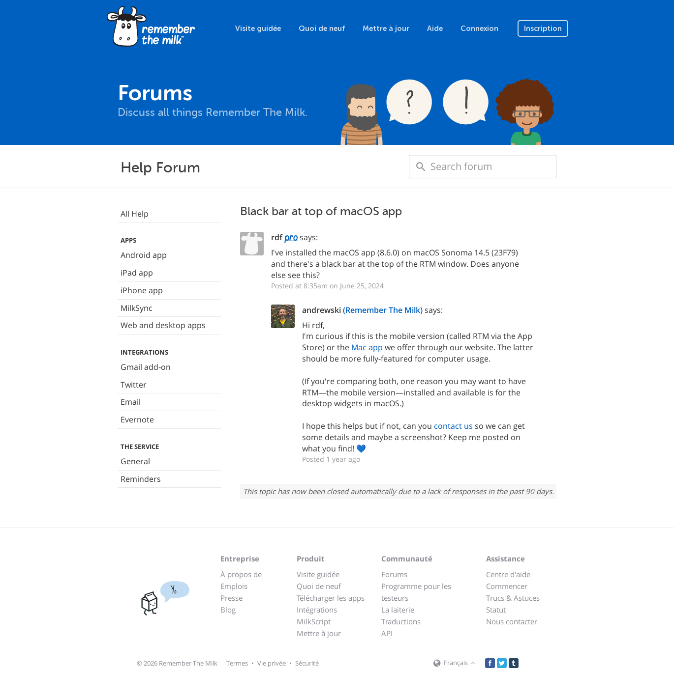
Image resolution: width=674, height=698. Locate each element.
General (135, 461)
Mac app (367, 347)
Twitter (134, 384)
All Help (135, 213)
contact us (453, 425)
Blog (228, 609)
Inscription (543, 28)
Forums (394, 574)
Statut (496, 609)
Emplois (233, 586)
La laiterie (397, 609)
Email (131, 401)
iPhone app (142, 290)
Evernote (137, 419)
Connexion (479, 28)
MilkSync (137, 308)
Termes (237, 663)
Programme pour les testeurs (416, 592)
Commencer (506, 586)
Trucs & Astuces (513, 598)
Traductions (401, 621)
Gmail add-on (146, 367)
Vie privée (271, 663)
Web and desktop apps (163, 325)
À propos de (241, 574)
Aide (435, 28)
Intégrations (317, 609)
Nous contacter (511, 621)
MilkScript (314, 621)
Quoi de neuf (322, 28)
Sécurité (307, 663)
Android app (144, 255)
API (387, 633)
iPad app (137, 272)
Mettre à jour (386, 28)
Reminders (141, 479)
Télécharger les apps (331, 598)
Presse (231, 598)
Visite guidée (258, 28)
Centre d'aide (508, 574)
